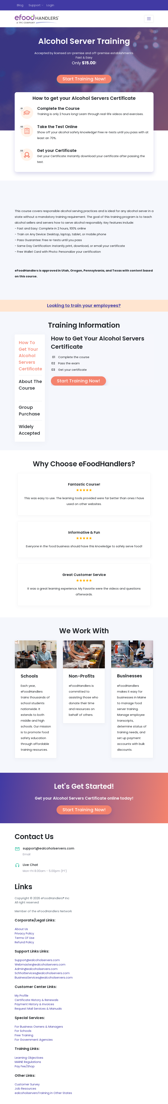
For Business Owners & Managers (39, 1027)
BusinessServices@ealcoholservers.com (44, 978)
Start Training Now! (84, 79)
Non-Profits (82, 676)
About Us (21, 929)
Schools (29, 676)
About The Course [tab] (30, 384)
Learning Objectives (29, 1058)
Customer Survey (27, 1084)
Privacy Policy (24, 933)
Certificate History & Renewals (36, 1000)
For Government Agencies (34, 1040)
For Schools (23, 1031)
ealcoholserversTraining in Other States (43, 1093)
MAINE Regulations (28, 1062)
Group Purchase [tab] (29, 410)
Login (50, 5)
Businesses (129, 676)
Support (35, 5)
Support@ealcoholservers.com (37, 960)
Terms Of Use (24, 938)
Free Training (24, 1035)
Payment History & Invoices (34, 1004)
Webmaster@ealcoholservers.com (40, 965)
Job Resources (25, 1089)
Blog (20, 5)
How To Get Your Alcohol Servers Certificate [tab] (30, 355)
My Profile (21, 996)
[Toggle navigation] (148, 19)
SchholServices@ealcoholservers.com (42, 973)
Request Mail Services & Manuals (38, 1009)
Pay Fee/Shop (25, 1066)
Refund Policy (24, 942)
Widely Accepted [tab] (29, 429)
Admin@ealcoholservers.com (36, 969)
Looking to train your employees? (84, 305)
